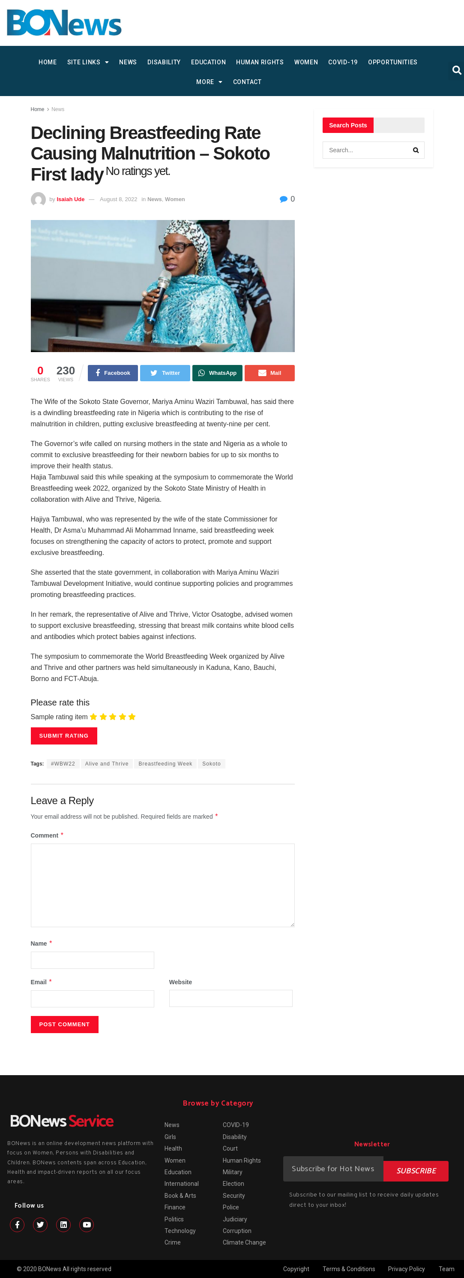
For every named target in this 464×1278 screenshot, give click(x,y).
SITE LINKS (88, 62)
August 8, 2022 (118, 199)
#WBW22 (63, 764)
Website (180, 982)
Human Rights (260, 62)
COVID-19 (343, 62)
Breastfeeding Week (165, 764)
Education (208, 62)
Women (306, 62)
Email (42, 982)
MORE (209, 82)
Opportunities (393, 62)
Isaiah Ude (70, 199)
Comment (47, 835)
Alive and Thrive (107, 764)
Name (42, 943)
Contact (247, 81)
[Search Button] (416, 150)
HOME (48, 62)
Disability (164, 62)
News (128, 62)
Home (38, 109)
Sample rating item (59, 717)
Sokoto (211, 764)
